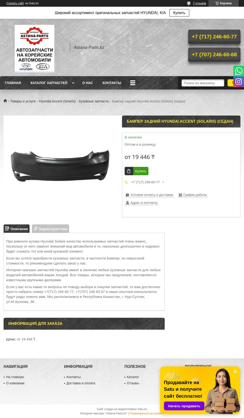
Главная (13, 83)
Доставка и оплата (80, 383)
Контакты (111, 83)
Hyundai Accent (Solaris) (57, 101)
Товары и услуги (23, 101)
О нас (87, 83)
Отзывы (133, 383)
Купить (179, 13)
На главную (15, 377)
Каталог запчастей (48, 83)
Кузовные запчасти (93, 101)
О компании (15, 383)
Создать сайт (15, 3)
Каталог (133, 377)
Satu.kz (142, 409)
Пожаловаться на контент (147, 413)
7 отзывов (199, 3)
